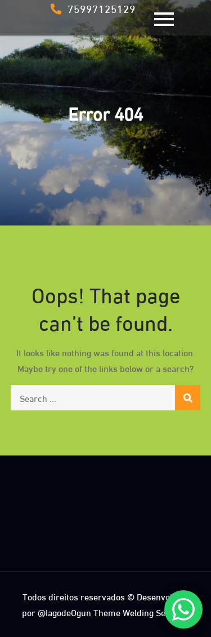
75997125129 (93, 8)
